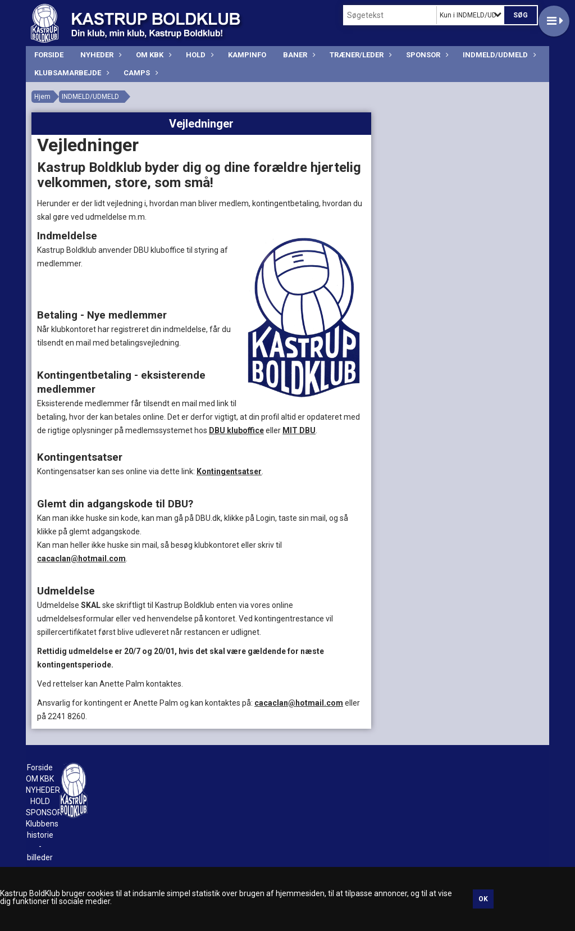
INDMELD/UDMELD (498, 55)
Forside (48, 55)
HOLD (198, 55)
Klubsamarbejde (70, 73)
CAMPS (140, 73)
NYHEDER (99, 55)
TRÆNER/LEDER (359, 55)
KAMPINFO (247, 55)
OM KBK (152, 55)
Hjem (42, 97)
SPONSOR (426, 55)
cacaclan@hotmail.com (81, 558)
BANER (298, 55)
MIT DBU (299, 430)
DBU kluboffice (236, 430)
